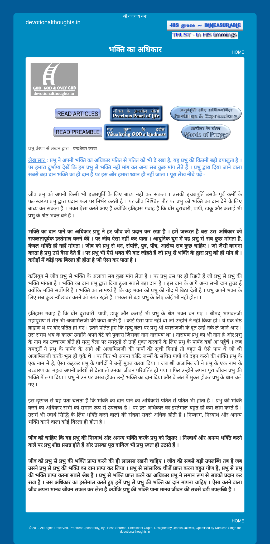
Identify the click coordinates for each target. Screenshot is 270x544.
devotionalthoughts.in (53, 22)
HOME (238, 52)
